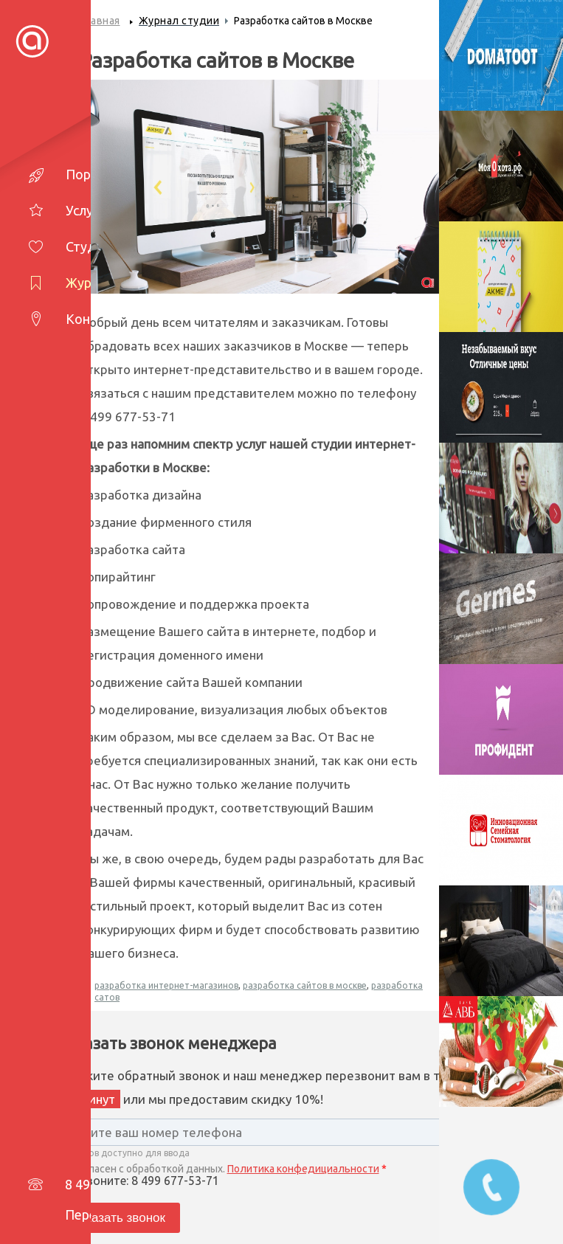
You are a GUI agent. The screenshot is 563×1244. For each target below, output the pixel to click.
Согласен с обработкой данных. (222, 1169)
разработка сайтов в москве (305, 985)
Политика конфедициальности (303, 1169)
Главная (100, 21)
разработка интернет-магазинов (166, 985)
